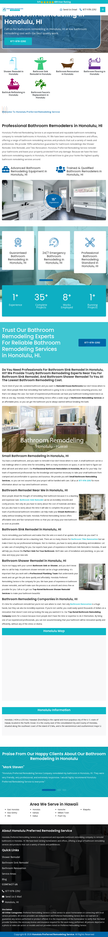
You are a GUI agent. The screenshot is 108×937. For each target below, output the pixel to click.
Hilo (9, 816)
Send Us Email (70, 9)
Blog (4, 879)
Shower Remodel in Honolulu (13, 72)
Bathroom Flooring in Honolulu (94, 72)
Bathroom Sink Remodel (15, 862)
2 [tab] (56, 280)
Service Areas (9, 873)
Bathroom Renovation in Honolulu (67, 72)
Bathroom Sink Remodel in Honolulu (40, 72)
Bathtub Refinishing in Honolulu (13, 93)
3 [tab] (61, 280)
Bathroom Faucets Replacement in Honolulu (40, 95)
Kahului (36, 812)
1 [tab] (46, 280)
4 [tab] (67, 280)
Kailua (35, 816)
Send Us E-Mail (13, 896)
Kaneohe (61, 809)
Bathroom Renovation (14, 868)
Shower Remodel (11, 857)
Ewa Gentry (12, 812)
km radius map (54, 667)
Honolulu (36, 809)
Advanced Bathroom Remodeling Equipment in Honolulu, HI (29, 171)
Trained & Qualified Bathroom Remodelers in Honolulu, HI (84, 171)
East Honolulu (13, 809)
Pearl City (62, 816)
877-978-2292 (89, 9)
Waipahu (86, 809)
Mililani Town (63, 812)
